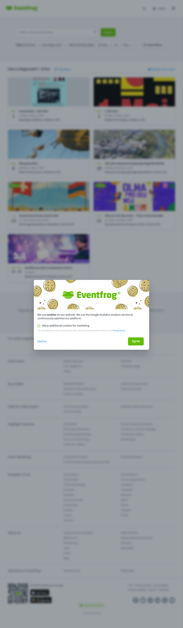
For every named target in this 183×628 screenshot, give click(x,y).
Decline (42, 341)
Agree (136, 341)
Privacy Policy (119, 330)
